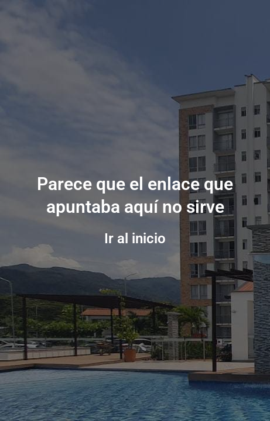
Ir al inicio (135, 238)
